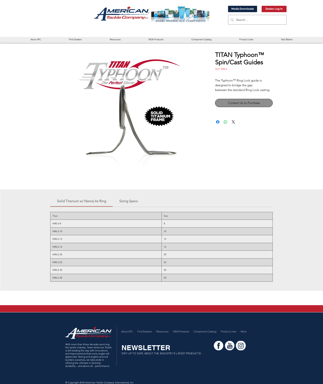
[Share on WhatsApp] (225, 121)
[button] (115, 39)
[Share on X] (233, 121)
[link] (81, 201)
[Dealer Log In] (274, 9)
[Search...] (257, 19)
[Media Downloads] (242, 9)
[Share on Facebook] (217, 121)
